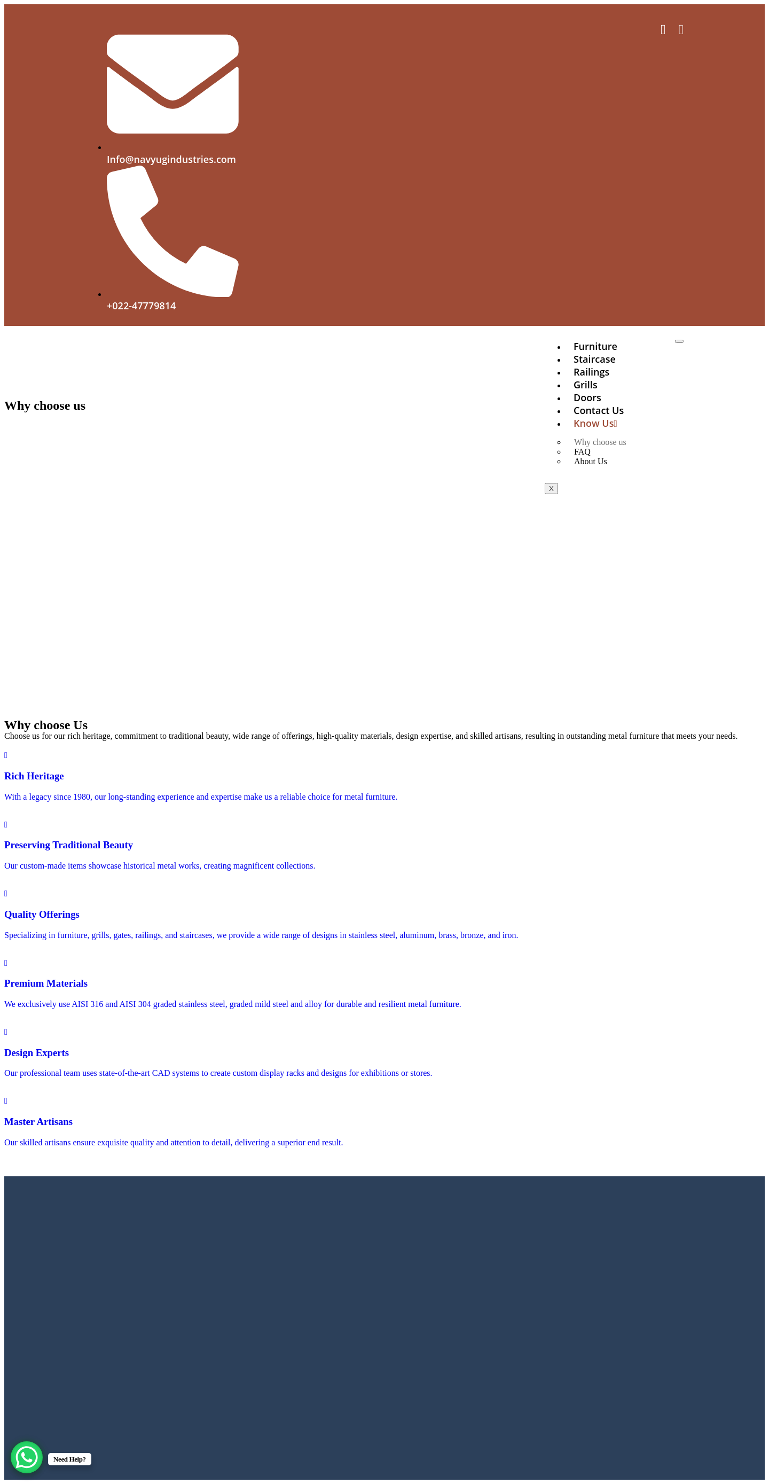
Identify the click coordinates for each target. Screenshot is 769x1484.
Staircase (595, 359)
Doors (587, 397)
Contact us (599, 410)
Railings (591, 371)
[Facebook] (663, 31)
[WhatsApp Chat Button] (27, 1457)
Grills (586, 384)
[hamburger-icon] (679, 341)
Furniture (595, 346)
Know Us (595, 423)
